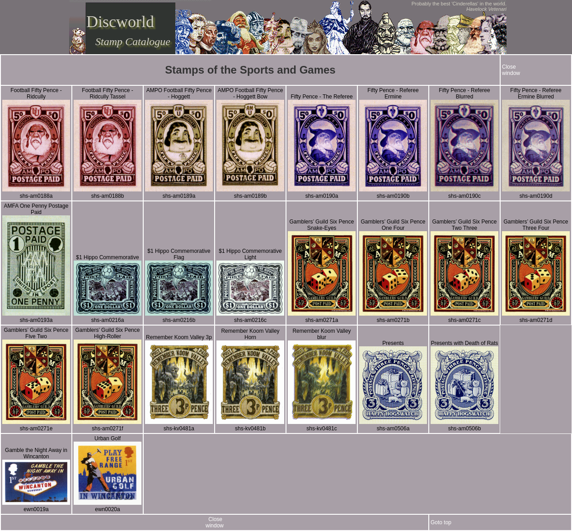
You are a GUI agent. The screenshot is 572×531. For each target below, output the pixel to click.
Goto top (441, 522)
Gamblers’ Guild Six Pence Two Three (464, 225)
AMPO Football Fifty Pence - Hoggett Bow (250, 93)
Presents (392, 343)
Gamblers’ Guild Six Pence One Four (393, 225)
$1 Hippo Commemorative (107, 257)
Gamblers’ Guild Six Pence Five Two (36, 333)
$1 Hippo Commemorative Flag (178, 254)
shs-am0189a (179, 196)
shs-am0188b (107, 196)
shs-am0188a (36, 196)
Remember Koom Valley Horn (250, 334)
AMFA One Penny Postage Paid (36, 209)
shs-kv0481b (250, 428)
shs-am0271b (393, 320)
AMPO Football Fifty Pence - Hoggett (179, 93)
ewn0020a (107, 509)
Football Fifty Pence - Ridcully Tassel (107, 93)
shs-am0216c (250, 320)
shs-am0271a (321, 320)
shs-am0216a (107, 320)
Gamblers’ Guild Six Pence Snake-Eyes (322, 225)
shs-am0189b (250, 196)
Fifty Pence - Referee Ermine (392, 93)
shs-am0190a (321, 196)
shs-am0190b (393, 196)
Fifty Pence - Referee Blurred (464, 93)
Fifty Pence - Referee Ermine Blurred (535, 93)
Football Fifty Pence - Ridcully (35, 93)
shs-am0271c (464, 320)
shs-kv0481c (321, 428)
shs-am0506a (393, 428)
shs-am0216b (179, 320)
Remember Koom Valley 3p (179, 337)
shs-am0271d (536, 320)
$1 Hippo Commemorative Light (250, 254)
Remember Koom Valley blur (321, 334)
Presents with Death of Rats (464, 343)
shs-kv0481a (179, 428)
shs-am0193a (36, 320)
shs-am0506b (464, 428)
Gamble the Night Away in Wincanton (36, 453)
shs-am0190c (464, 196)
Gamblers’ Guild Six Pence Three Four (536, 225)
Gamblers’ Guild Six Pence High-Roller (107, 333)
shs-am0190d (536, 196)
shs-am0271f (107, 428)
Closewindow (511, 70)
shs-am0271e (36, 428)
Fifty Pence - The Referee (321, 96)
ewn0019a (35, 509)
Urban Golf (107, 438)
